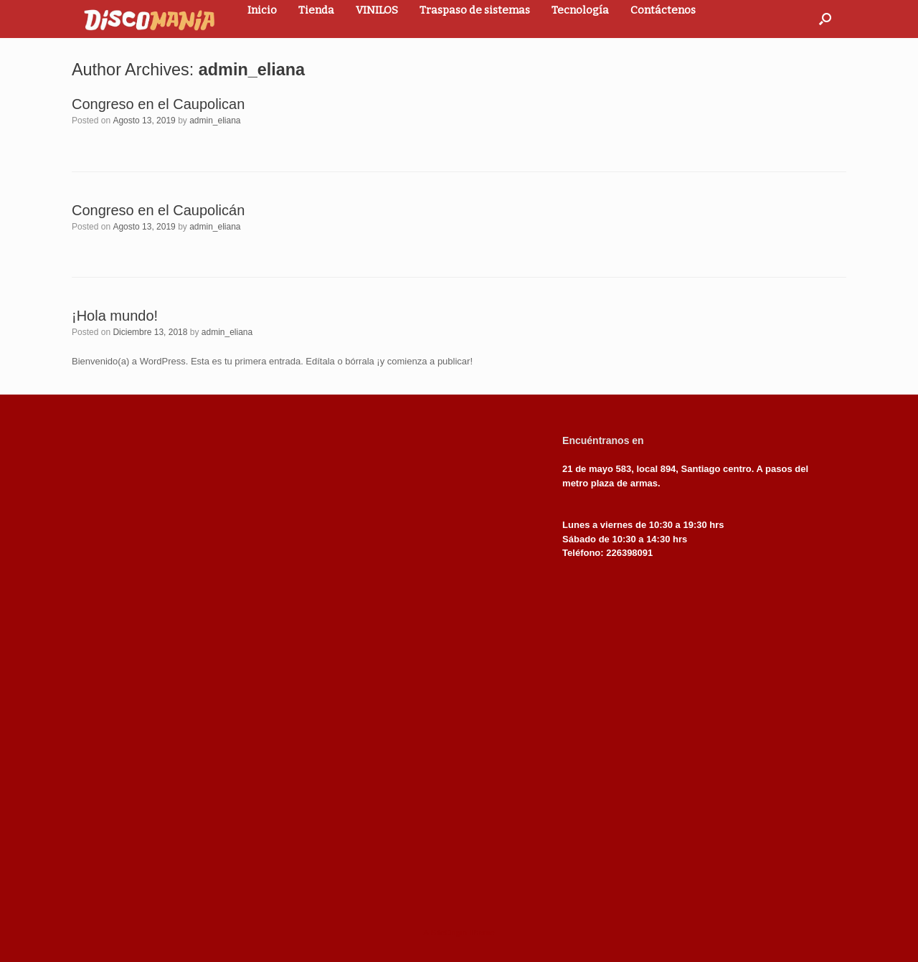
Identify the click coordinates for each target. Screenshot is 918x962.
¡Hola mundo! (115, 316)
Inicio (262, 10)
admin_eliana (252, 69)
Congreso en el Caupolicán (158, 210)
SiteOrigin (448, 932)
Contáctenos (663, 10)
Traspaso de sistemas (475, 10)
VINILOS (377, 10)
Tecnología (580, 10)
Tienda (316, 10)
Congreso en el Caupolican (158, 104)
